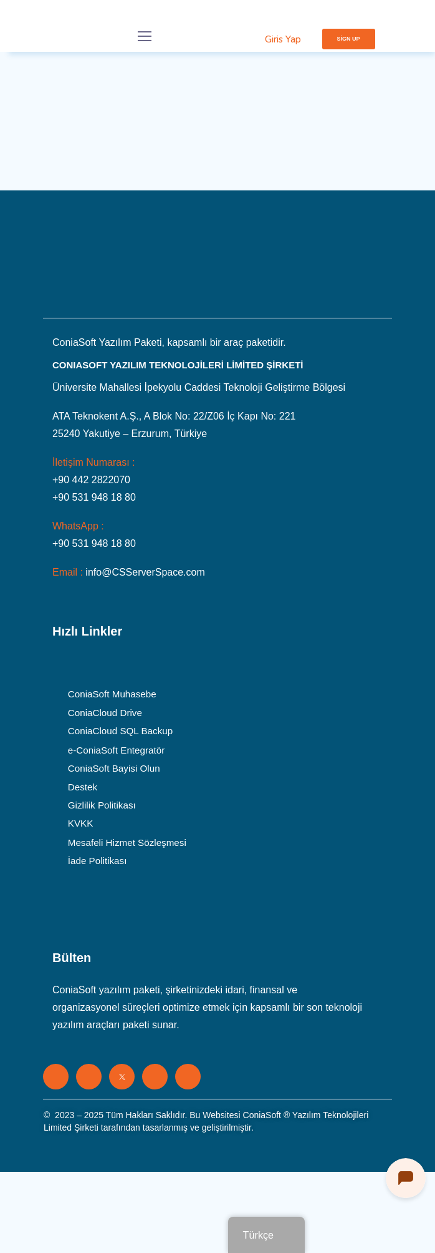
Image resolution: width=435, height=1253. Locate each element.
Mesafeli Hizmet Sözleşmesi (127, 842)
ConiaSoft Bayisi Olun (114, 769)
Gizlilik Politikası (102, 805)
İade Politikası (97, 861)
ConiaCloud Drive (105, 713)
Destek (82, 787)
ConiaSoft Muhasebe (112, 694)
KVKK (80, 824)
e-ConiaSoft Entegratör (116, 750)
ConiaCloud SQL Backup (120, 732)
